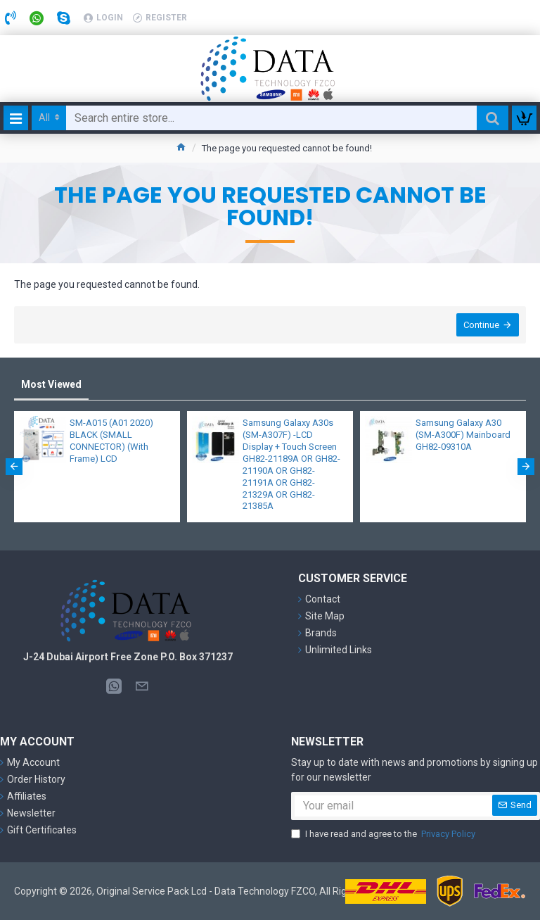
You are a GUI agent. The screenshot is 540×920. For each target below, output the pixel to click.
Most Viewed (51, 384)
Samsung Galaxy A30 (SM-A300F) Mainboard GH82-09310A (463, 434)
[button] (14, 466)
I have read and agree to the (384, 834)
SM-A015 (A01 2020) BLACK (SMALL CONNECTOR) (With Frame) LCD (111, 440)
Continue (481, 325)
